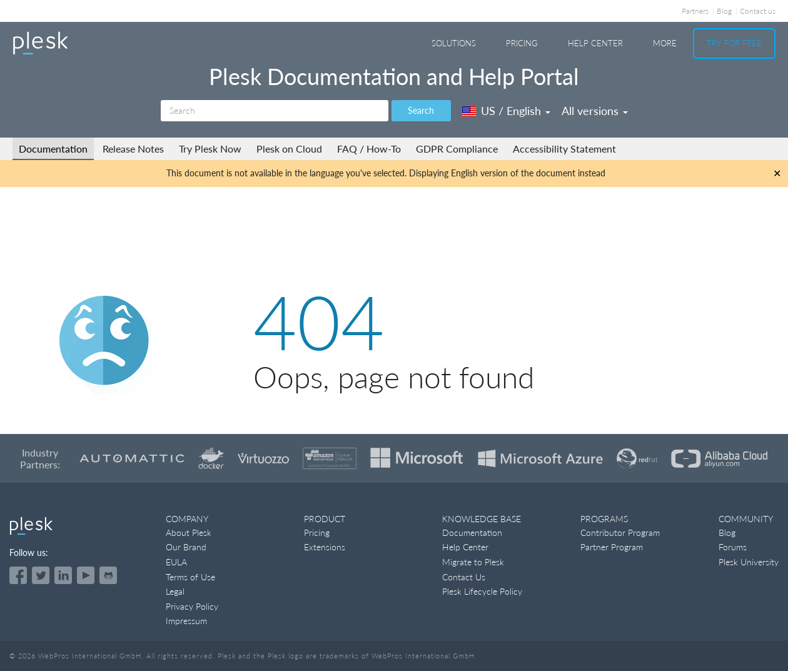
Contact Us (463, 577)
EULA (176, 562)
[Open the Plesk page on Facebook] (18, 575)
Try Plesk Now (210, 148)
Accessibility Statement (564, 148)
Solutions (454, 43)
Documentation (53, 148)
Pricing (522, 43)
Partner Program (611, 547)
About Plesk (188, 532)
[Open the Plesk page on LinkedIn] (63, 575)
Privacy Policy (192, 606)
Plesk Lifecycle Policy (482, 591)
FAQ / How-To (369, 148)
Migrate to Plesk (473, 562)
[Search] (274, 110)
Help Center (595, 43)
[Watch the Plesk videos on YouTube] (85, 575)
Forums (733, 547)
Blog (724, 11)
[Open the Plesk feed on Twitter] (40, 575)
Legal (175, 591)
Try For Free (734, 43)
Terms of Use (190, 577)
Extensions (324, 547)
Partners (695, 11)
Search (421, 110)
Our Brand (186, 547)
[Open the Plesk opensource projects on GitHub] (108, 575)
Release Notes (133, 148)
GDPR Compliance (457, 148)
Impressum (186, 620)
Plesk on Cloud (289, 148)
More (665, 43)
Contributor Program (620, 532)
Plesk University (749, 562)
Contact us (757, 11)
